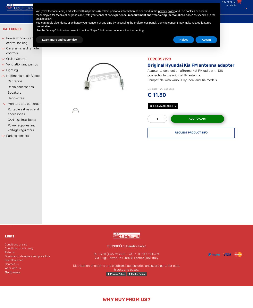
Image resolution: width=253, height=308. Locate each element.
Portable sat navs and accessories (23, 111)
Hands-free (16, 98)
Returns (10, 252)
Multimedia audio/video (23, 76)
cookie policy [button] (43, 18)
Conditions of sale (16, 244)
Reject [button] (184, 39)
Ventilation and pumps (22, 64)
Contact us (12, 264)
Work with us (13, 268)
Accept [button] (206, 39)
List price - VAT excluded (161, 89)
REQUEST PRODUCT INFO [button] (191, 132)
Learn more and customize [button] (59, 39)
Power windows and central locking (20, 40)
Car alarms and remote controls (22, 51)
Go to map (12, 272)
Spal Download (14, 260)
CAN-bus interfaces (22, 120)
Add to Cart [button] (198, 118)
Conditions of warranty (19, 248)
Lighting (12, 70)
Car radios (15, 81)
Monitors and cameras (23, 104)
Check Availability (163, 106)
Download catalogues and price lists (27, 256)
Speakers (14, 92)
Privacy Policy (117, 274)
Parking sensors (17, 136)
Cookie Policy (138, 274)
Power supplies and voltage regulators (22, 128)
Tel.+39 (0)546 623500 (109, 254)
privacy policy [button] (166, 11)
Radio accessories (21, 87)
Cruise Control (16, 59)
